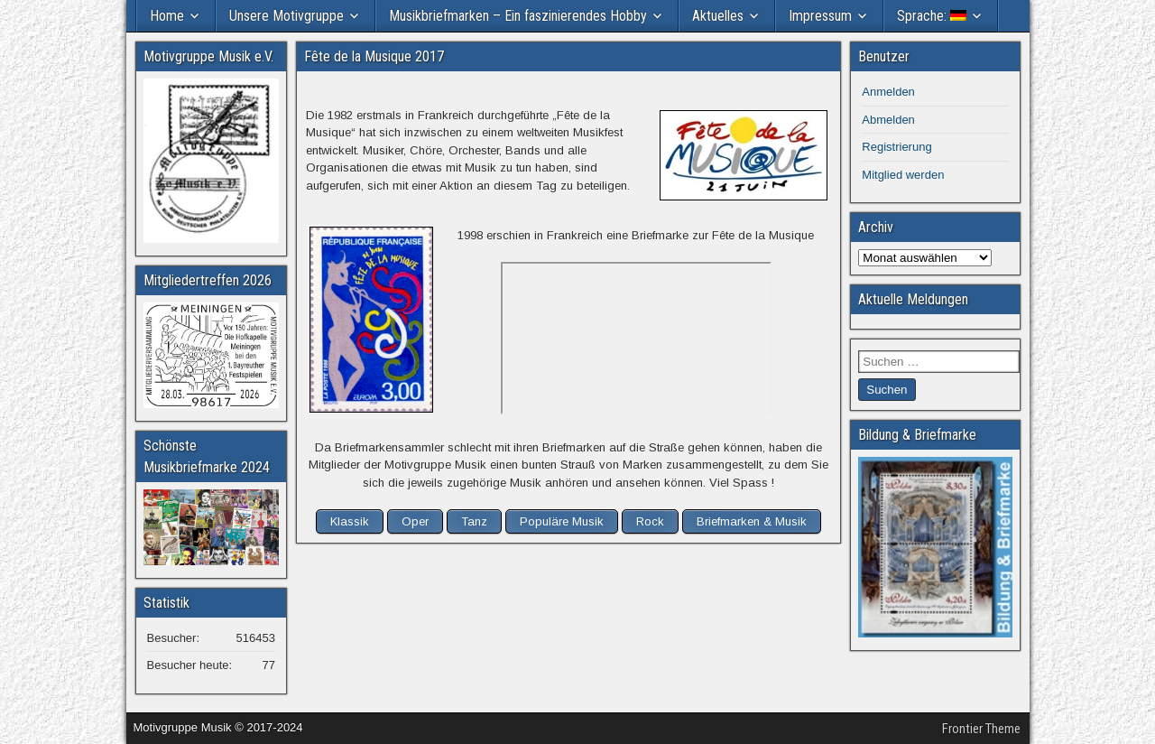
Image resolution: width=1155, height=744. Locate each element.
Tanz (474, 521)
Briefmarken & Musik (752, 521)
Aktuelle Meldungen (913, 299)
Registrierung (896, 146)
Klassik (349, 521)
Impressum (820, 15)
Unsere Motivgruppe (286, 15)
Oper (415, 521)
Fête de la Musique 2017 (374, 56)
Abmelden (888, 119)
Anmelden (888, 91)
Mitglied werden (903, 174)
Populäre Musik (562, 521)
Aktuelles (718, 15)
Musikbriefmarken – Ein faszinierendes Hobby (518, 15)
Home (167, 15)
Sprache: (931, 15)
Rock (650, 521)
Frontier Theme (981, 729)
